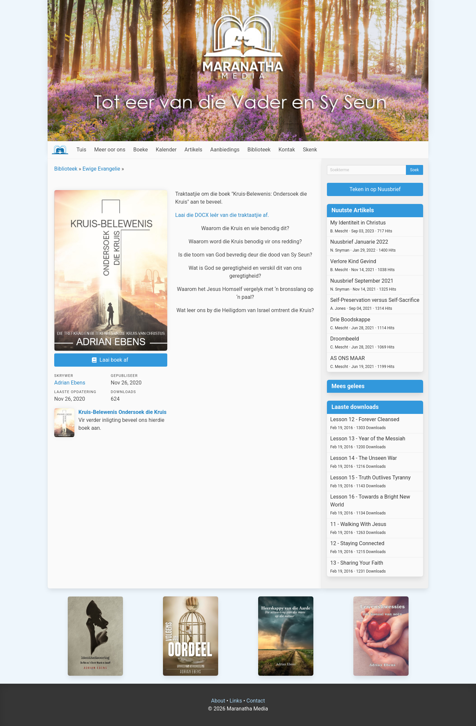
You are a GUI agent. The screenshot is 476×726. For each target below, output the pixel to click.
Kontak (286, 149)
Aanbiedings (224, 149)
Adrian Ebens (69, 383)
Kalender (166, 149)
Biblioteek (258, 149)
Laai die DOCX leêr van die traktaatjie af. (222, 215)
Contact (256, 701)
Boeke (140, 149)
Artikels (193, 149)
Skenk (310, 149)
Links (235, 701)
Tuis (81, 149)
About (218, 701)
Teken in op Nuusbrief (375, 189)
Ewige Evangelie (101, 169)
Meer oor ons (109, 149)
